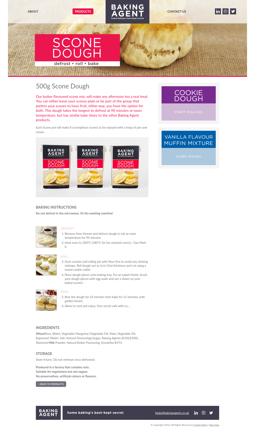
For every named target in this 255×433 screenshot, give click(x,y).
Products (83, 11)
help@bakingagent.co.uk (172, 412)
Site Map (214, 424)
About (33, 11)
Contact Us (177, 11)
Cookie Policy (200, 424)
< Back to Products (51, 383)
